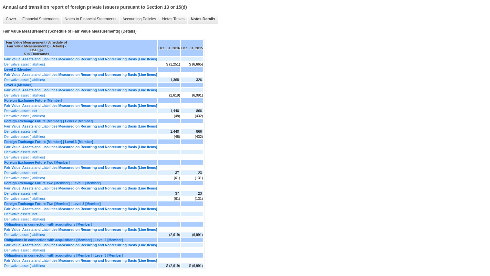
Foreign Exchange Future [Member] (33, 100)
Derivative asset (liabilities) (24, 64)
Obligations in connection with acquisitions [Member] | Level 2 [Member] (63, 240)
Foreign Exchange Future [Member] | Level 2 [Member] (48, 121)
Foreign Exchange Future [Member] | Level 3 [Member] (48, 142)
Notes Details (203, 19)
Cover (11, 19)
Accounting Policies (139, 19)
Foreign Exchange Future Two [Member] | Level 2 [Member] (52, 183)
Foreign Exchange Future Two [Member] (37, 162)
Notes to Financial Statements (90, 19)
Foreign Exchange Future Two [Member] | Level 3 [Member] (52, 204)
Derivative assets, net (20, 111)
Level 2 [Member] (18, 69)
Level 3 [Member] (18, 85)
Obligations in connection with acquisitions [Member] (48, 224)
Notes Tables (173, 19)
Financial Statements (40, 19)
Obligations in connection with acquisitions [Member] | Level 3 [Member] (63, 255)
